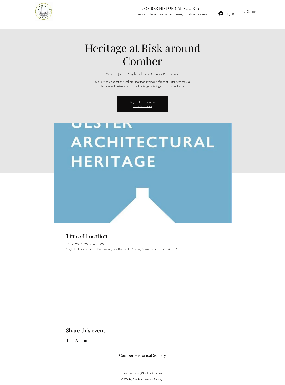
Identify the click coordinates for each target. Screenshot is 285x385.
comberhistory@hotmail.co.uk (142, 373)
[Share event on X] (76, 340)
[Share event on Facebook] (67, 340)
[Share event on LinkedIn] (85, 340)
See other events (142, 106)
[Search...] (255, 11)
